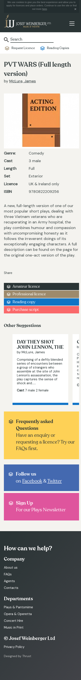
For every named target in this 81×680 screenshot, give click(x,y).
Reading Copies (58, 48)
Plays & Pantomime (18, 607)
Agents (9, 581)
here (44, 9)
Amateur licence (26, 286)
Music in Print (14, 627)
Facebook (32, 481)
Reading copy (24, 301)
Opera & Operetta (18, 614)
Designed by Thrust (17, 656)
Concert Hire (13, 621)
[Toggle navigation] (72, 23)
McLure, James (22, 81)
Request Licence (23, 48)
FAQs (8, 574)
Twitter (54, 481)
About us (10, 567)
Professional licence (29, 294)
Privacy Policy (14, 647)
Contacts (11, 588)
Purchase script (26, 309)
